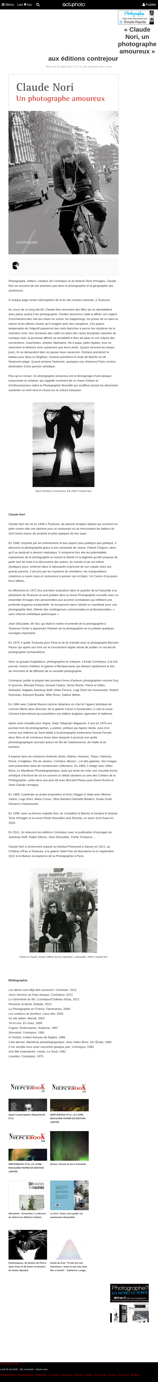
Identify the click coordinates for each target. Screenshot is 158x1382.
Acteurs (112, 1375)
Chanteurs (123, 1375)
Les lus (24, 4)
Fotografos (41, 1375)
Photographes (8, 1375)
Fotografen (66, 1375)
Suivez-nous (42, 1369)
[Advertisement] (60, 32)
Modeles (135, 1375)
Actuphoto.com (10, 1363)
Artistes (88, 1375)
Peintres (78, 1375)
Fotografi (53, 1375)
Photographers (25, 1375)
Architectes (100, 1375)
